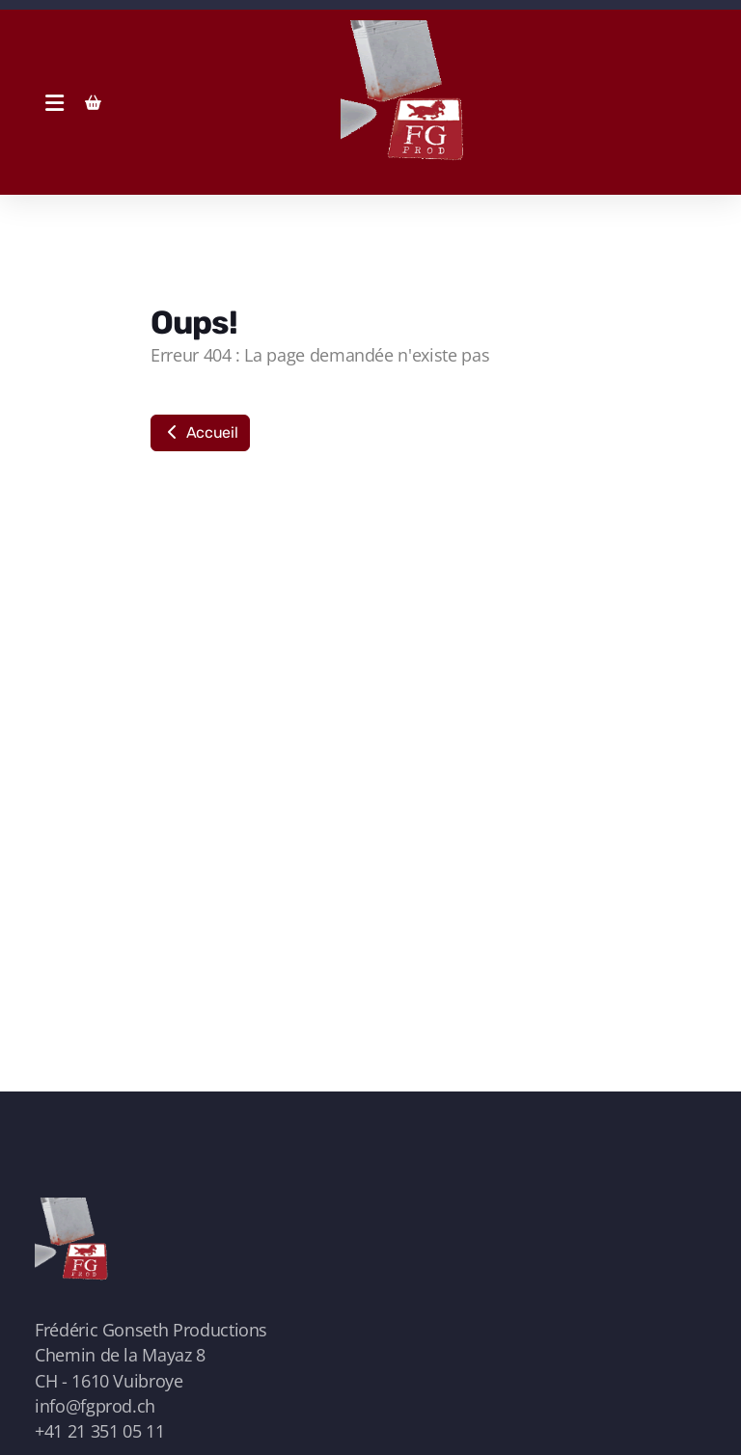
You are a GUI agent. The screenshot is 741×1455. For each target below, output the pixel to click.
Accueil (200, 432)
